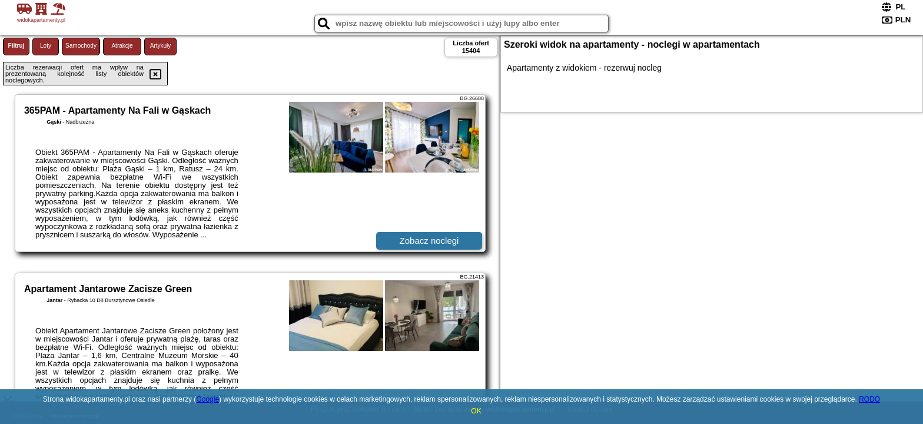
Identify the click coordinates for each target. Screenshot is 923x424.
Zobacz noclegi (429, 241)
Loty (45, 45)
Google (207, 399)
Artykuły (160, 45)
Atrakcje (121, 45)
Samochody (81, 45)
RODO (869, 399)
